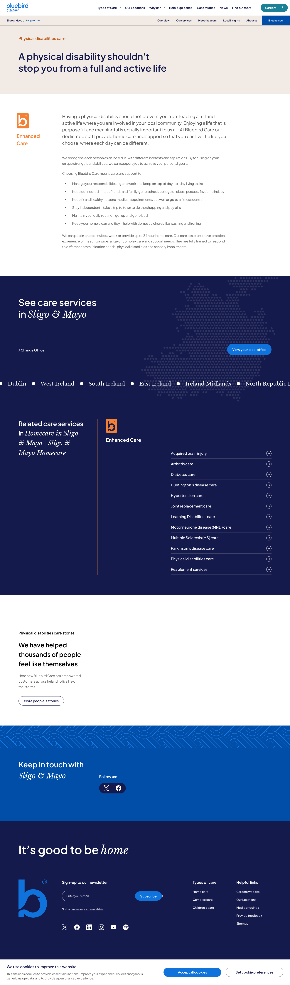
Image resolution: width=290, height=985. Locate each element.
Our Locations (135, 8)
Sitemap (242, 923)
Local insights (231, 20)
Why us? (157, 8)
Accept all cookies (192, 972)
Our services (184, 20)
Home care (200, 892)
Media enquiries (247, 907)
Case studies (206, 8)
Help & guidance (181, 8)
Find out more (242, 8)
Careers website (248, 892)
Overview (163, 20)
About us (251, 20)
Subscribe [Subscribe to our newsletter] (148, 896)
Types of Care (109, 8)
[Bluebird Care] (17, 11)
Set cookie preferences (254, 972)
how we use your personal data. (87, 909)
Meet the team (207, 20)
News (224, 8)
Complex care (203, 900)
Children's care (203, 907)
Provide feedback (249, 915)
